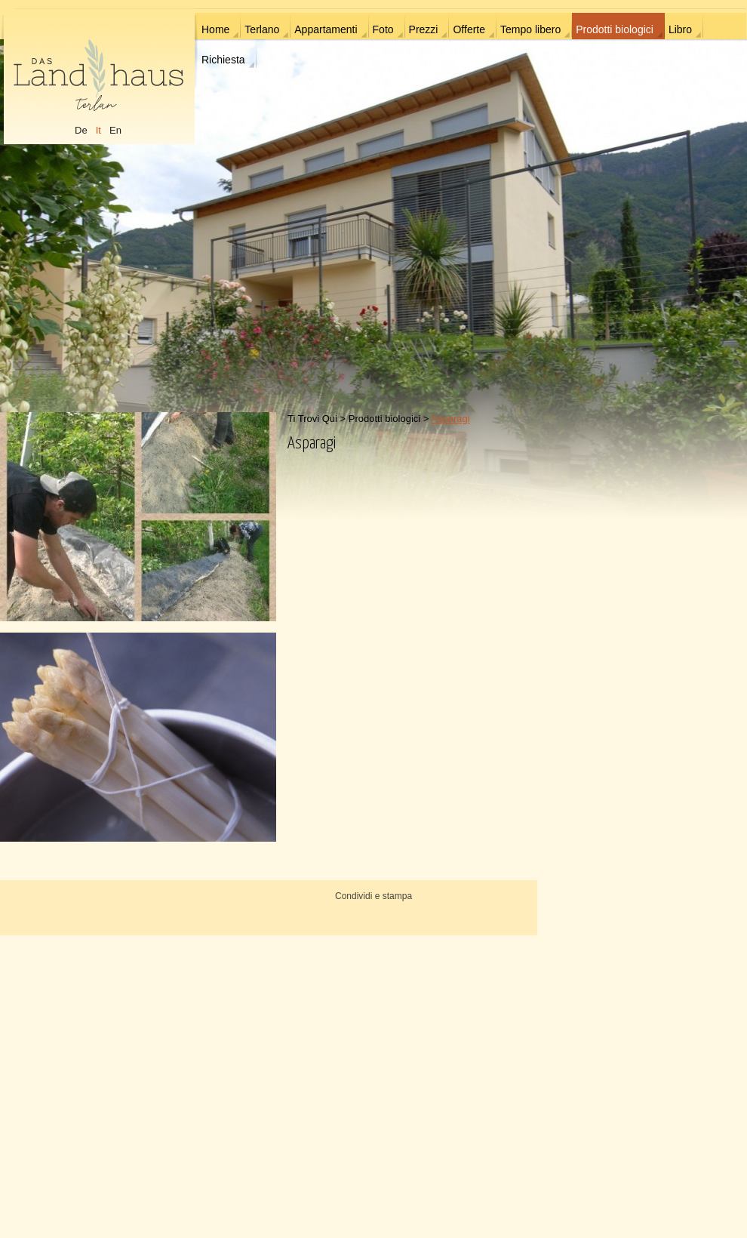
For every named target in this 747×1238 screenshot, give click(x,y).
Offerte (469, 29)
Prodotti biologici (614, 29)
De (81, 130)
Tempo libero (530, 29)
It (98, 130)
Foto (383, 29)
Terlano (261, 29)
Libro (680, 29)
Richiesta (223, 60)
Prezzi (423, 29)
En (115, 130)
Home (215, 29)
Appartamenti (325, 29)
